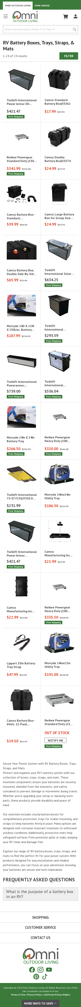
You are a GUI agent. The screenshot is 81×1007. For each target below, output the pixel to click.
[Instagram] (40, 969)
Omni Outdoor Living (18, 5)
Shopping (40, 917)
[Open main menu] (5, 17)
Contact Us (40, 937)
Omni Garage (42, 5)
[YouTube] (49, 969)
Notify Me (55, 740)
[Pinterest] (36, 976)
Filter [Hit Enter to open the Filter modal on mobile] (68, 56)
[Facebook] (32, 969)
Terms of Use (18, 994)
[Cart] (65, 16)
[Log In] (75, 16)
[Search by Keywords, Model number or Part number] (38, 29)
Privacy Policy (34, 994)
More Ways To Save (40, 1003)
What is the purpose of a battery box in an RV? (39, 894)
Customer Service (40, 927)
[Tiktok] (45, 976)
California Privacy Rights (56, 994)
